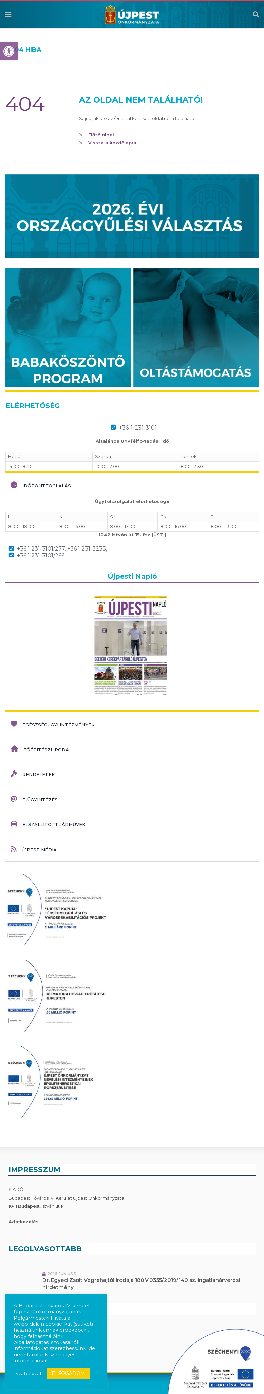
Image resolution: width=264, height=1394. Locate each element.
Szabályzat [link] (28, 1374)
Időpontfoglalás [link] (41, 485)
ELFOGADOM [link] (68, 1373)
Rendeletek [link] (33, 773)
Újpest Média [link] (34, 849)
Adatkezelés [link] (23, 1221)
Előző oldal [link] (101, 134)
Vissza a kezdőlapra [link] (112, 142)
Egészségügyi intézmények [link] (53, 723)
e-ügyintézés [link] (34, 799)
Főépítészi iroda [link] (40, 749)
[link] (9, 51)
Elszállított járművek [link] (48, 823)
